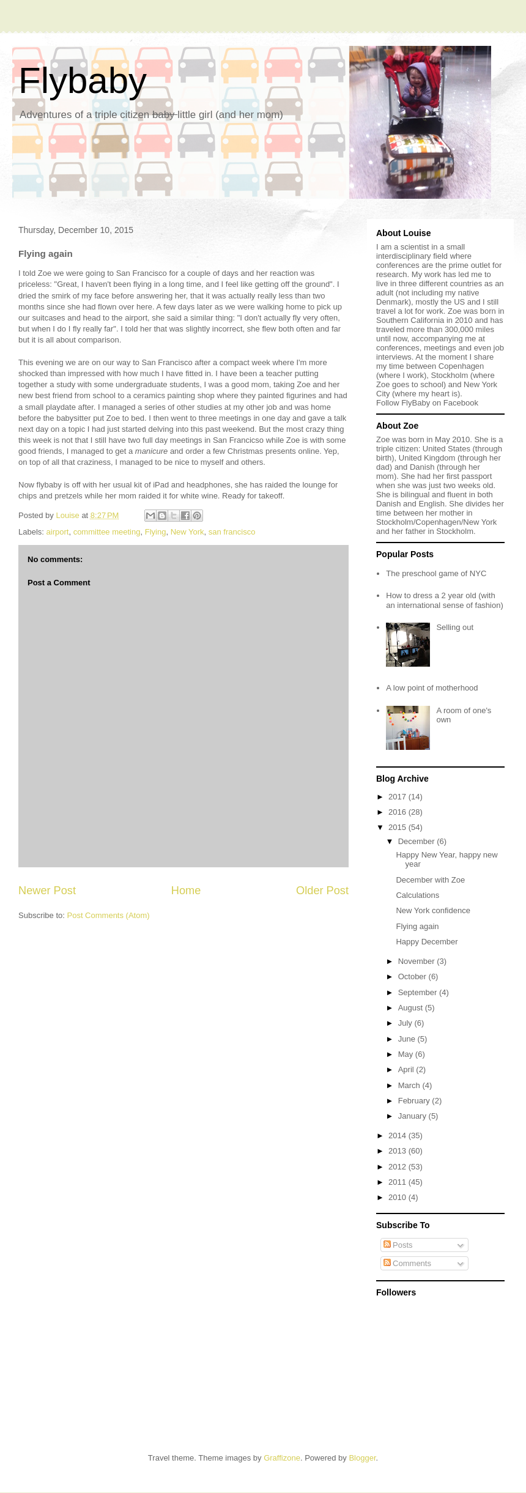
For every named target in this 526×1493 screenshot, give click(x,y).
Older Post (322, 890)
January (413, 1116)
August (411, 1007)
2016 (398, 812)
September (418, 992)
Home (186, 890)
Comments (407, 1263)
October (413, 976)
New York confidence (433, 910)
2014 (398, 1135)
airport (57, 531)
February (415, 1100)
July (406, 1023)
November (417, 961)
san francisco (232, 531)
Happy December (426, 941)
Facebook (460, 402)
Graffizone (282, 1457)
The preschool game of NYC (436, 573)
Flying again (417, 926)
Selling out (454, 627)
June (408, 1038)
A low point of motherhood (432, 687)
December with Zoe (430, 879)
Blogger (362, 1457)
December (417, 841)
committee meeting (107, 531)
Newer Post (47, 890)
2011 (398, 1182)
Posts (398, 1245)
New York (187, 531)
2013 (398, 1150)
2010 (398, 1197)
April (407, 1069)
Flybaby (82, 80)
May (406, 1054)
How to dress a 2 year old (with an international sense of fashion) (444, 600)
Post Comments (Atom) (108, 915)
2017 (398, 796)
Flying (155, 531)
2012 (398, 1166)
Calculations (417, 895)
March (410, 1085)
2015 (398, 827)
